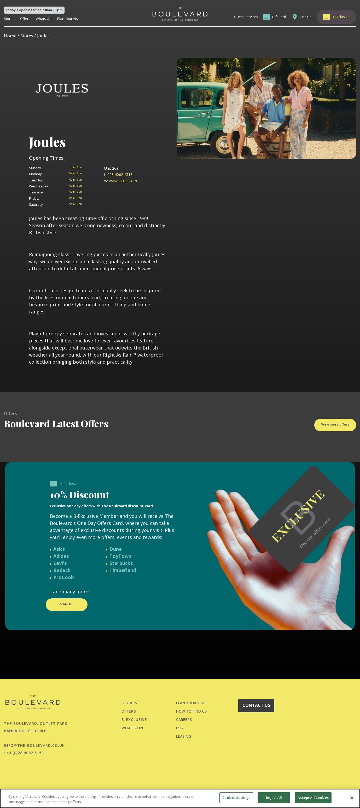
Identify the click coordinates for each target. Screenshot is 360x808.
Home (10, 36)
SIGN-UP (66, 609)
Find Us (305, 16)
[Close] (351, 798)
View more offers (335, 429)
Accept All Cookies (313, 797)
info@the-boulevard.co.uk (34, 745)
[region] (180, 798)
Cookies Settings (236, 797)
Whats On (43, 18)
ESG (179, 727)
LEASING (183, 736)
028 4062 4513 (118, 174)
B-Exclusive (341, 16)
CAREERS (184, 719)
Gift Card (279, 16)
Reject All (274, 797)
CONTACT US (256, 705)
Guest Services (246, 16)
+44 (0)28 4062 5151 (24, 752)
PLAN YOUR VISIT (191, 702)
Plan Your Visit (68, 18)
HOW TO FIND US (191, 711)
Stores (9, 18)
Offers (25, 18)
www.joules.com (120, 180)
